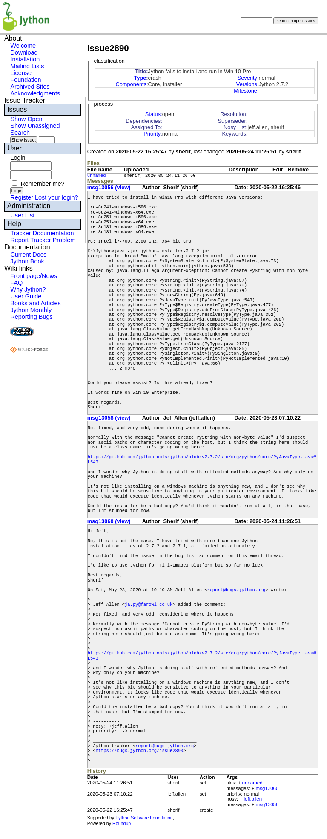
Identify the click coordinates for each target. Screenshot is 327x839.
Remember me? (42, 183)
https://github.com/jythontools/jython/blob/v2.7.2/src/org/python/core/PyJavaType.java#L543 (202, 459)
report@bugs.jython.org (236, 590)
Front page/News (33, 275)
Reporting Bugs (31, 316)
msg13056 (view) (109, 187)
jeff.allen (253, 798)
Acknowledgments (35, 93)
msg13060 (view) (109, 521)
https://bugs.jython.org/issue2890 (140, 751)
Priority (152, 133)
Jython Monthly (31, 310)
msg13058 (267, 804)
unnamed (96, 176)
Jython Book (27, 261)
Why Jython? (28, 289)
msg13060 (267, 788)
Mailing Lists (27, 66)
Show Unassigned (35, 125)
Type (140, 78)
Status (153, 114)
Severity (247, 78)
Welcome (23, 45)
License (21, 72)
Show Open (26, 119)
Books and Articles (35, 303)
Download (23, 52)
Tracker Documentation (42, 233)
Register (21, 197)
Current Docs (28, 254)
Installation (25, 59)
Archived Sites (29, 86)
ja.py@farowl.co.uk (148, 605)
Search (20, 132)
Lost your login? (56, 197)
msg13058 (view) (109, 417)
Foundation (25, 79)
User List (22, 215)
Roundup (121, 823)
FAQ (16, 282)
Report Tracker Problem (42, 240)
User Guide (25, 296)
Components (130, 84)
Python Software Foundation (143, 817)
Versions (246, 84)
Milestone (245, 90)
